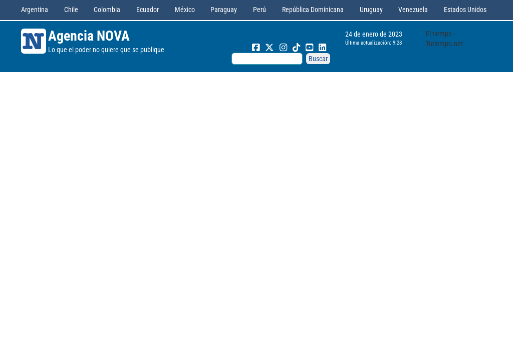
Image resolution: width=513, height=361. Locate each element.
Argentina (34, 10)
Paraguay (223, 10)
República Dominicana (313, 10)
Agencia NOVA (89, 36)
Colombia (107, 10)
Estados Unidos (465, 10)
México (185, 10)
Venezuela (413, 10)
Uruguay (371, 10)
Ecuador (147, 10)
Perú (259, 10)
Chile (71, 10)
